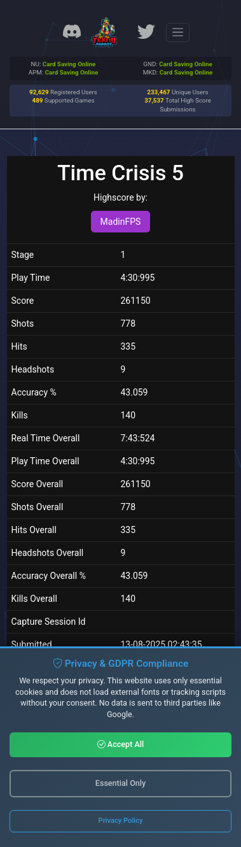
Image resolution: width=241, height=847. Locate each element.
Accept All (120, 744)
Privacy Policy (121, 820)
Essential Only (120, 783)
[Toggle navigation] (177, 32)
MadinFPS (120, 222)
